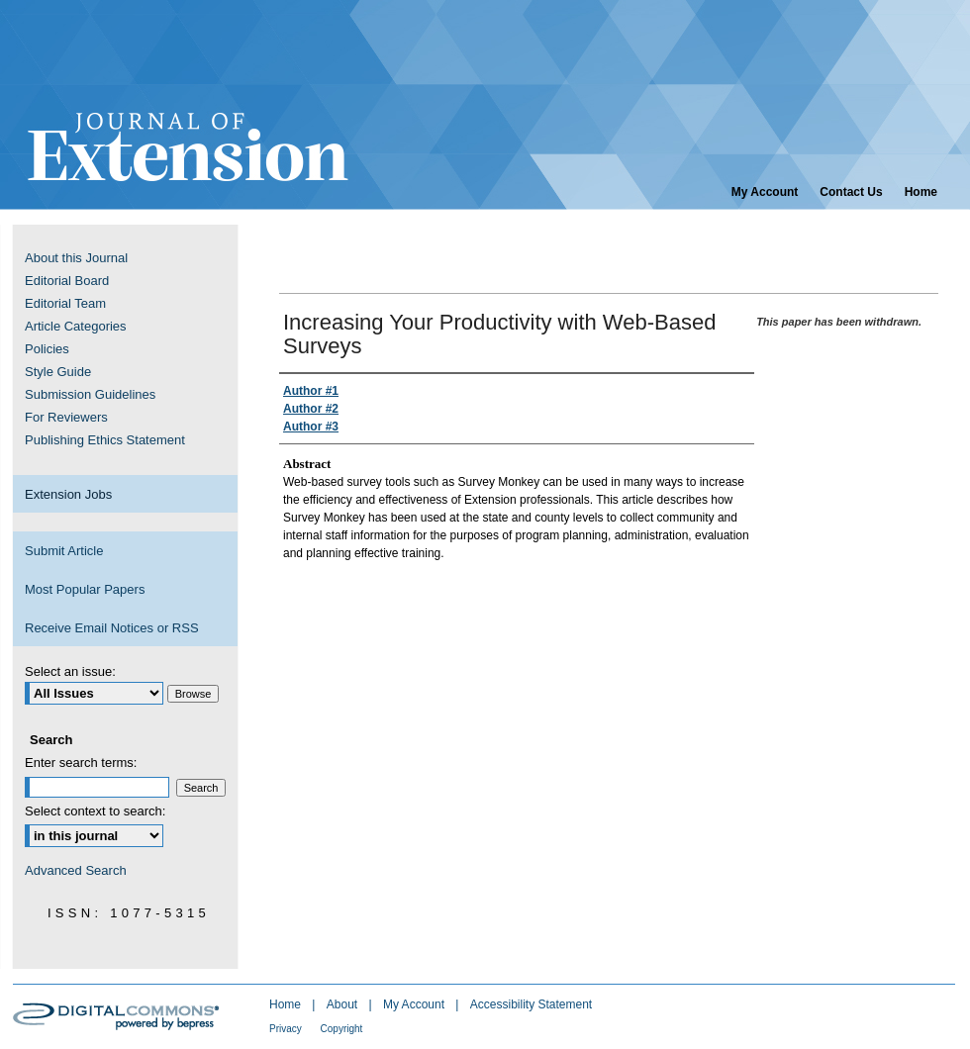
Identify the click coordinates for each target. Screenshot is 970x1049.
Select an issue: (70, 671)
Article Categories (76, 326)
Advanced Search (76, 870)
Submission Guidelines (90, 394)
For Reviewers (66, 417)
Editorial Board (67, 280)
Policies (47, 348)
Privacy (287, 1028)
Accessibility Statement (531, 1004)
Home (286, 1004)
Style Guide (58, 371)
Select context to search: (95, 811)
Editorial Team (65, 303)
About (344, 1004)
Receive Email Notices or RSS (112, 627)
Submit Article (64, 550)
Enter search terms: (81, 762)
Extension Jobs (68, 494)
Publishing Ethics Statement (105, 439)
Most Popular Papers (85, 589)
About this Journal (76, 257)
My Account (415, 1004)
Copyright (342, 1028)
